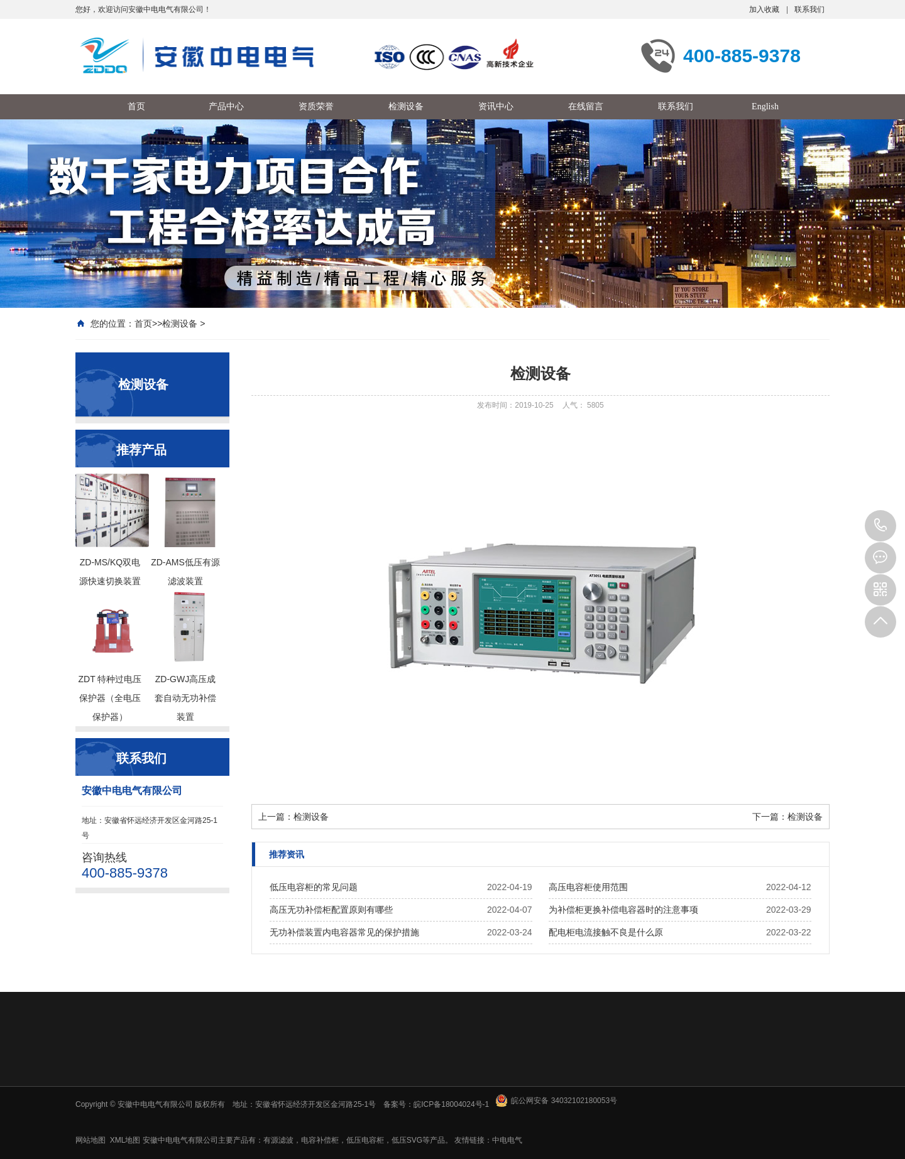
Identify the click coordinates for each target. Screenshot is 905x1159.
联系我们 (809, 9)
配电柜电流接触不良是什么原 (606, 932)
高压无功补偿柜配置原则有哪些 (331, 910)
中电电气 (507, 1140)
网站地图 (90, 1140)
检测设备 (179, 323)
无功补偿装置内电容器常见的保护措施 (344, 932)
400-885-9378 (880, 525)
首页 (143, 323)
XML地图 (125, 1140)
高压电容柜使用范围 (588, 887)
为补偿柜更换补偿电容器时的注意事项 (623, 910)
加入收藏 (764, 9)
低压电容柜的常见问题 (314, 887)
